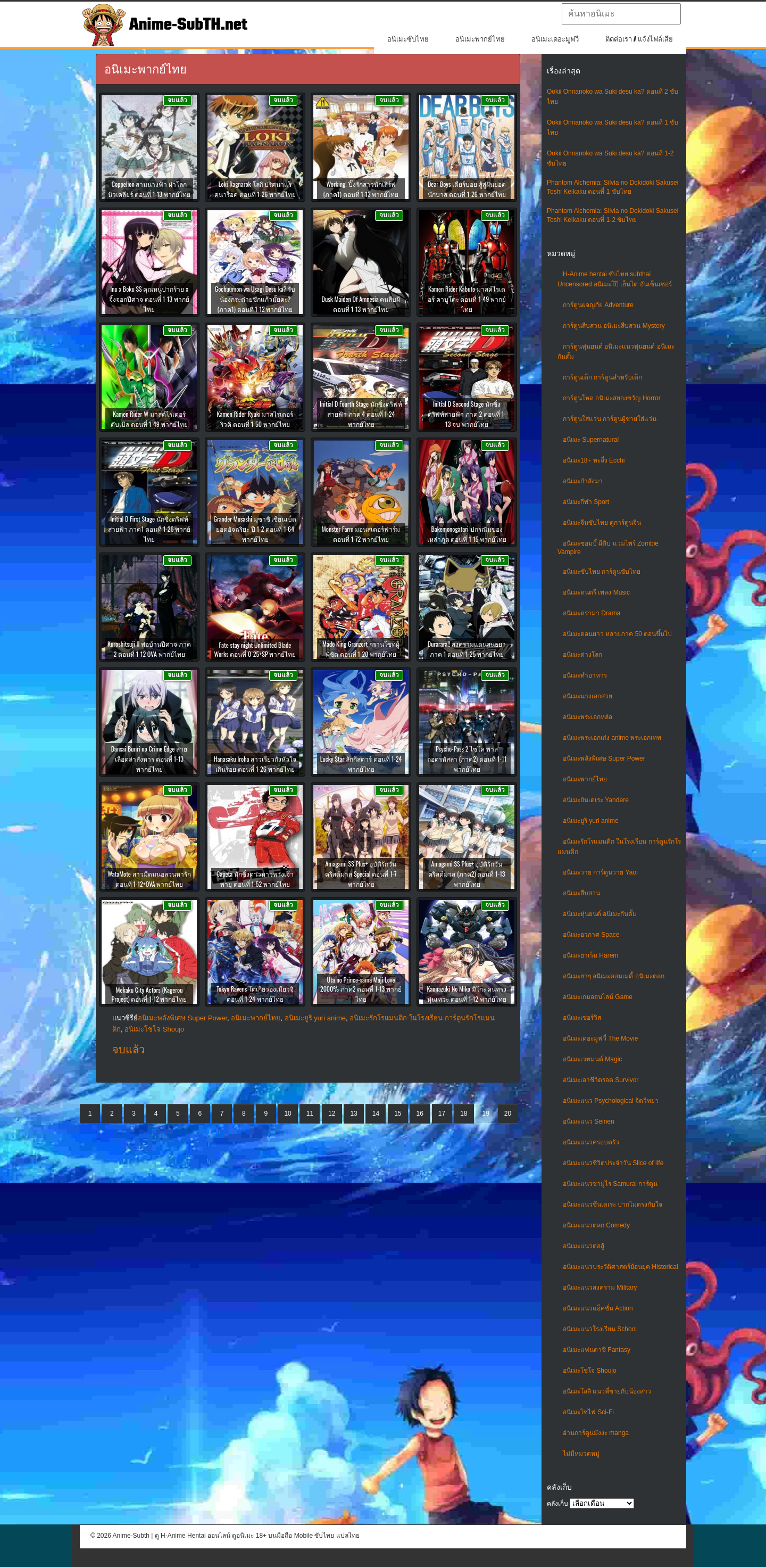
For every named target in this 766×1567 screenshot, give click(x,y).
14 (375, 1113)
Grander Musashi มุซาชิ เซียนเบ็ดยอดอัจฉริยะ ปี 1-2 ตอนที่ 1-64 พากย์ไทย (255, 528)
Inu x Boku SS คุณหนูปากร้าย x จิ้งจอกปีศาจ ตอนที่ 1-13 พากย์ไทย (149, 299)
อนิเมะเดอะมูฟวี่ (555, 39)
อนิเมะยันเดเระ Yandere (596, 800)
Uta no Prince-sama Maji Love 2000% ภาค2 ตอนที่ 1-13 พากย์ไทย (361, 989)
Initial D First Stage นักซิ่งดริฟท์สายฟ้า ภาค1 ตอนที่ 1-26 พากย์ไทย (149, 528)
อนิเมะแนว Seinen (588, 1121)
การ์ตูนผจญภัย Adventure (598, 305)
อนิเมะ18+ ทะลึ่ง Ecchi (594, 460)
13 (353, 1113)
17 (441, 1113)
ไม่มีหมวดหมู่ (581, 1453)
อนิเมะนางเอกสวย (587, 696)
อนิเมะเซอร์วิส (582, 1017)
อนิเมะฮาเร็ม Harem (590, 955)
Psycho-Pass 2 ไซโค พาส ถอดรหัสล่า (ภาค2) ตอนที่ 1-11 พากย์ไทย (466, 758)
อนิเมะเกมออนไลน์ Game (597, 997)
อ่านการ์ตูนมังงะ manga (596, 1433)
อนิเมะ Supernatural (591, 439)
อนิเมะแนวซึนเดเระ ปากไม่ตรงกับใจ (612, 1204)
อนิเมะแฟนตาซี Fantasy (596, 1350)
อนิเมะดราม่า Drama (591, 613)
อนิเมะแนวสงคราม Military (600, 1287)
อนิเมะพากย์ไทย (480, 39)
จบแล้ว (128, 1049)
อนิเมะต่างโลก (582, 654)
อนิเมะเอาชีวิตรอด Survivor (600, 1080)
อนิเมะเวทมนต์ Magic (592, 1059)
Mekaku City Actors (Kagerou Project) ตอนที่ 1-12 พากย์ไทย (149, 994)
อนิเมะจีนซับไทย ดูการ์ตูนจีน (602, 522)
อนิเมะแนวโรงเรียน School (600, 1329)
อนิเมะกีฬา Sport (586, 502)
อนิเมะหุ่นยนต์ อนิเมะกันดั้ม (600, 914)
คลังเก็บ (557, 1503)
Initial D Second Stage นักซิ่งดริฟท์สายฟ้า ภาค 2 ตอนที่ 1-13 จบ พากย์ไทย (467, 413)
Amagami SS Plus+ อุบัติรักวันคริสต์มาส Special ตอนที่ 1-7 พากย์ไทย (360, 873)
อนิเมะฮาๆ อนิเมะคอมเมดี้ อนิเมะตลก (613, 976)
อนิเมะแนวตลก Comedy (596, 1225)
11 (309, 1113)
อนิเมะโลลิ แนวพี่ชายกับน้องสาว (607, 1391)
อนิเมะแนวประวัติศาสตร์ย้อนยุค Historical (620, 1267)
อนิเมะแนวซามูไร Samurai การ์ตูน (610, 1183)
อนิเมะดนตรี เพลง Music (596, 592)
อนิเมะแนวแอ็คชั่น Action (598, 1308)
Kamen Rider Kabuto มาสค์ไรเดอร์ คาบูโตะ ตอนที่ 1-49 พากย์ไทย (467, 299)
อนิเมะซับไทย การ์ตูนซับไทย (601, 571)
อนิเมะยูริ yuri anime (591, 820)
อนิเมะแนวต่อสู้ (583, 1246)
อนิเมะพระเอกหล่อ (587, 717)
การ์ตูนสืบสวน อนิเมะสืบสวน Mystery (614, 325)
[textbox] (621, 13)
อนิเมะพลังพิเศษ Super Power (604, 758)
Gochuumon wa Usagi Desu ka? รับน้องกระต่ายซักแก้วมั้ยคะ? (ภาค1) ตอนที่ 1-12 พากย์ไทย (255, 299)
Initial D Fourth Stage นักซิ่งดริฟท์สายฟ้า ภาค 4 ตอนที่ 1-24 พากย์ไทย (361, 413)
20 (507, 1113)
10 (287, 1113)
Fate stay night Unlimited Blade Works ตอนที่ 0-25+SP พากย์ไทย (255, 649)
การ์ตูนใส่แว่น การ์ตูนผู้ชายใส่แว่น (609, 419)
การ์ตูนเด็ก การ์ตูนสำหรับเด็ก (602, 377)
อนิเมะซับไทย (408, 39)
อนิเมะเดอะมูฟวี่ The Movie (600, 1038)
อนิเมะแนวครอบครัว (591, 1142)
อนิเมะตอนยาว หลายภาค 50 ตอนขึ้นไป (617, 634)
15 (397, 1113)
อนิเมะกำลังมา (583, 481)
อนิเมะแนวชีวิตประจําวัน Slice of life (613, 1163)
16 (419, 1113)
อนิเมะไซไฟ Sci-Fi (588, 1412)
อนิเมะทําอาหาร (585, 675)
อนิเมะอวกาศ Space (591, 934)
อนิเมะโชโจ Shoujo (590, 1370)
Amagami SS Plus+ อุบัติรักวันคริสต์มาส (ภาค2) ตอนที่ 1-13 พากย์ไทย (466, 873)
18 (463, 1113)
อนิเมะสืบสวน (581, 893)
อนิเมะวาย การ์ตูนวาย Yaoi (600, 872)
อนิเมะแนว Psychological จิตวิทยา (611, 1100)
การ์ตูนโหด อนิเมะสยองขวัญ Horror (612, 398)
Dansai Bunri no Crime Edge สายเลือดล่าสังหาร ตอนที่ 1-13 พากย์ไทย (149, 758)
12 (331, 1113)
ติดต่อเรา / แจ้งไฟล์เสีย (639, 39)
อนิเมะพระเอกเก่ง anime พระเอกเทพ (612, 737)
